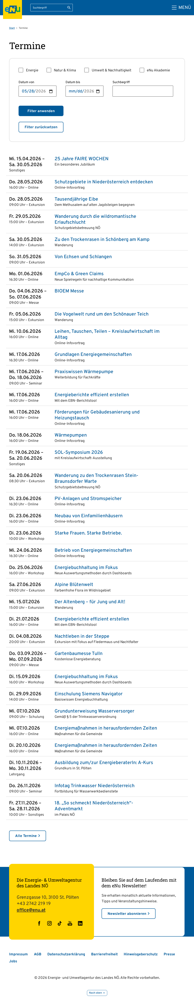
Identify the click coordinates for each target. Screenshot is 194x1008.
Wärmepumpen (71, 435)
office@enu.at (31, 910)
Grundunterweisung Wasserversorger (94, 711)
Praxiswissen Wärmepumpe (84, 372)
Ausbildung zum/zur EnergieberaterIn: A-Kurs (104, 763)
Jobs (13, 961)
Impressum (18, 954)
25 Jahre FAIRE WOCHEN (82, 159)
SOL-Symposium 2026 (79, 453)
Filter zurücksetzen (41, 127)
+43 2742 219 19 (34, 904)
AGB (37, 954)
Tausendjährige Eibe (76, 199)
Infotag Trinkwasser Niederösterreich (95, 786)
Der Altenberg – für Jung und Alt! (90, 602)
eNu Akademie (158, 70)
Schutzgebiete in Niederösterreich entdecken (104, 182)
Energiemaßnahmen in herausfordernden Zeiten (106, 728)
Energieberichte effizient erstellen (92, 395)
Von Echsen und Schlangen (83, 257)
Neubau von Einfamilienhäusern (89, 516)
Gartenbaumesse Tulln (78, 654)
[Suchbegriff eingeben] (51, 7)
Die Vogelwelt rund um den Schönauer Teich (102, 314)
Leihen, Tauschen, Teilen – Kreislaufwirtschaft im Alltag (107, 335)
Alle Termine (26, 836)
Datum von (26, 82)
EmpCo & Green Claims (79, 274)
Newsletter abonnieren (127, 914)
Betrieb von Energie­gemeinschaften (93, 551)
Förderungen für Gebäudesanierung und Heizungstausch (97, 415)
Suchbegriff (121, 82)
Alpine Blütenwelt (74, 585)
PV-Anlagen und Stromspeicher (88, 499)
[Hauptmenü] (181, 8)
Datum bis (73, 82)
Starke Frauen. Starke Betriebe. (88, 533)
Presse (169, 954)
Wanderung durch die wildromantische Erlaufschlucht (95, 220)
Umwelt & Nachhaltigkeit (111, 70)
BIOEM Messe (69, 291)
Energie (32, 70)
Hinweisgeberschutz (141, 954)
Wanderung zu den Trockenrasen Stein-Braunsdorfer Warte (96, 479)
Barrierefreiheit (104, 954)
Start (12, 28)
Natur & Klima (65, 70)
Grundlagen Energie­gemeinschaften (93, 355)
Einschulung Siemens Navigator (89, 694)
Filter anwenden (41, 111)
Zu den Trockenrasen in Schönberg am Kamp (102, 240)
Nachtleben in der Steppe (82, 637)
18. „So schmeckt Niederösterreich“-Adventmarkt (94, 806)
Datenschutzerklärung (66, 954)
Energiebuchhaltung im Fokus (86, 568)
